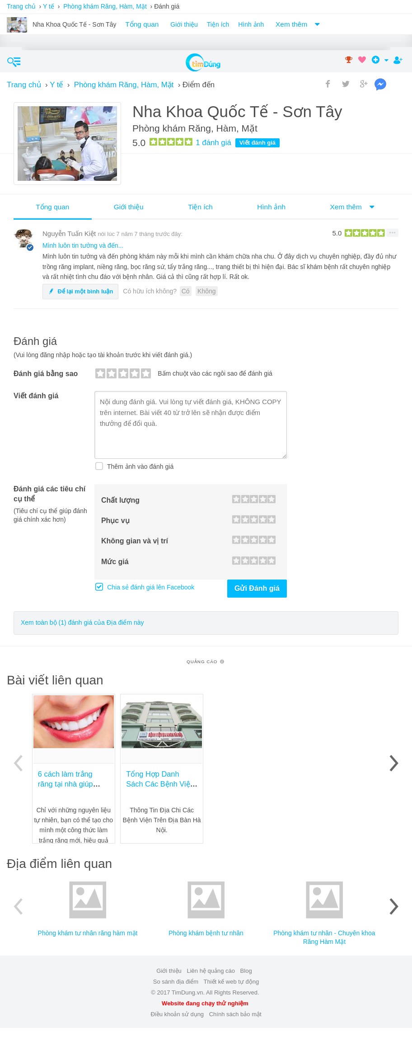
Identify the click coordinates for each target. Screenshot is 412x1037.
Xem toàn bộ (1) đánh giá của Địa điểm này (82, 622)
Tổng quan (142, 24)
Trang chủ (21, 6)
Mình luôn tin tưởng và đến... (82, 245)
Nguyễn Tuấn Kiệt (69, 233)
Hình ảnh (251, 24)
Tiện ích (218, 24)
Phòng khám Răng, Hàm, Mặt (105, 6)
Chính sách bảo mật (235, 1014)
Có (186, 291)
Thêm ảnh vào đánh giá (139, 466)
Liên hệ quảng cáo (211, 970)
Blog (246, 970)
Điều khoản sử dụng (177, 1014)
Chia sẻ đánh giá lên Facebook (149, 587)
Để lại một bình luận (80, 291)
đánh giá (213, 142)
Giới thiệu (184, 24)
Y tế (48, 6)
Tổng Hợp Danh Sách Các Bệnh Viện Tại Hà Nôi (160, 784)
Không (206, 291)
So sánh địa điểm (175, 981)
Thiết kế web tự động (231, 981)
